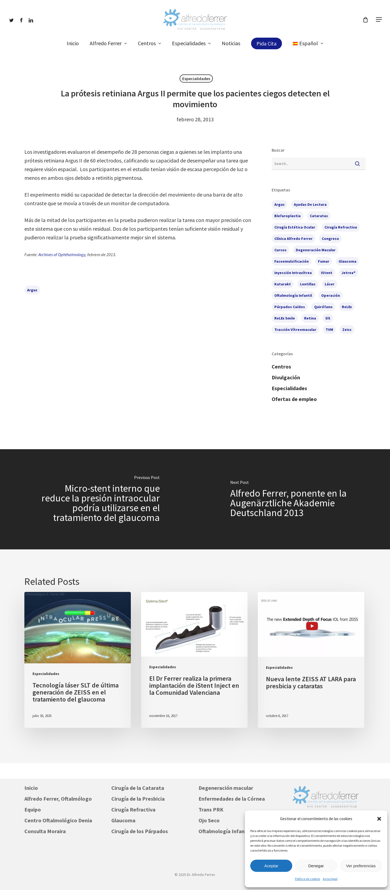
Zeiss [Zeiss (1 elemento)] (347, 329)
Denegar (316, 865)
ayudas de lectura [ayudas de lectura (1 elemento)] (310, 204)
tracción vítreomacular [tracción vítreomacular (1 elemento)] (295, 329)
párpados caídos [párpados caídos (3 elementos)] (289, 306)
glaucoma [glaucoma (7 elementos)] (347, 261)
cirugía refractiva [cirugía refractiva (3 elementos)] (340, 227)
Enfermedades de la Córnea (232, 798)
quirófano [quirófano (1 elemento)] (323, 306)
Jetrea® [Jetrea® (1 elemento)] (349, 272)
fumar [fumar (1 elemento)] (323, 261)
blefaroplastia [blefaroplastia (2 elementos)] (287, 215)
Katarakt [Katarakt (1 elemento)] (282, 284)
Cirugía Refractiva (133, 809)
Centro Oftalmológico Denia (58, 820)
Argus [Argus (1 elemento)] (279, 204)
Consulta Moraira (45, 831)
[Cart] (365, 20)
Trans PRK (211, 809)
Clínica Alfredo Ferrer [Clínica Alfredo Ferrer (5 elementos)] (293, 238)
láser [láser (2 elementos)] (329, 284)
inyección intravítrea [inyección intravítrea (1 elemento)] (293, 272)
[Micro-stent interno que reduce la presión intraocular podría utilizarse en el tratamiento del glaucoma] (97, 499)
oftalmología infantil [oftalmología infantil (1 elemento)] (293, 295)
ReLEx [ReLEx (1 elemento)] (347, 306)
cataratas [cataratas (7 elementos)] (319, 215)
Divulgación (286, 377)
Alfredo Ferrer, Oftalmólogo (58, 798)
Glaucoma (123, 820)
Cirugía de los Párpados (139, 831)
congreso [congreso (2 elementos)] (330, 238)
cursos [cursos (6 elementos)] (280, 249)
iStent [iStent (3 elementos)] (326, 272)
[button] (379, 818)
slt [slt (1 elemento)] (327, 318)
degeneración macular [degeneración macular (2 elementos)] (316, 249)
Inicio (31, 787)
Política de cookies (307, 879)
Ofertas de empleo (294, 399)
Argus (32, 290)
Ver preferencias (361, 865)
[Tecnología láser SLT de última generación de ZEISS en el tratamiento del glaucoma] (77, 660)
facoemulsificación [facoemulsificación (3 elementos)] (291, 261)
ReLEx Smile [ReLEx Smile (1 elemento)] (284, 318)
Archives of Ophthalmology (61, 254)
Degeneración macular (226, 787)
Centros (281, 366)
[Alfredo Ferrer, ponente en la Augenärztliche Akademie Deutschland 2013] (292, 499)
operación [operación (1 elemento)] (330, 295)
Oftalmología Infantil (224, 831)
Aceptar (271, 865)
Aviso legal (330, 879)
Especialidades (196, 78)
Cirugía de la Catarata (137, 787)
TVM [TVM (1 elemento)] (329, 329)
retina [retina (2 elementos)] (310, 318)
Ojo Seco (209, 820)
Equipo (32, 809)
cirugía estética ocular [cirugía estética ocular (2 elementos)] (294, 227)
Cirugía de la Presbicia (138, 798)
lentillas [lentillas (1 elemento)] (308, 284)
